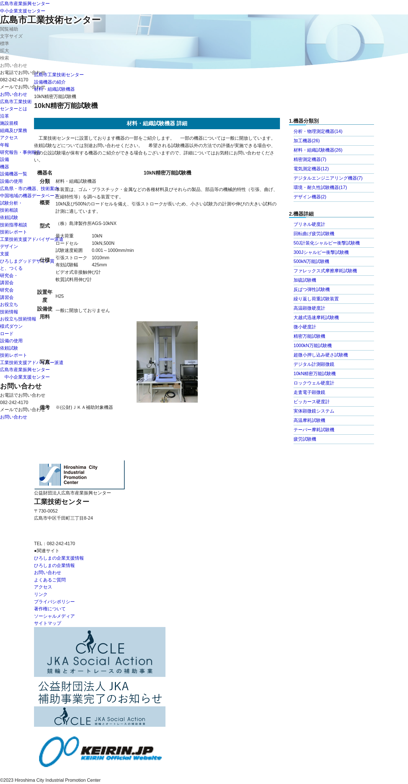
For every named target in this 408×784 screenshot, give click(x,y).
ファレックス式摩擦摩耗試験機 (325, 270)
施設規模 (9, 123)
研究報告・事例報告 (20, 152)
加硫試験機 (305, 280)
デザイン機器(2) (310, 196)
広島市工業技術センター (50, 20)
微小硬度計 (305, 326)
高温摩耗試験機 (309, 420)
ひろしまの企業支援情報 (59, 558)
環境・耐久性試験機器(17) (320, 187)
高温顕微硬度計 (309, 308)
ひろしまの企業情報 (54, 565)
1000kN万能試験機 (313, 345)
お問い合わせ (13, 94)
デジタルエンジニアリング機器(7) (328, 178)
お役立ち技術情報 (18, 318)
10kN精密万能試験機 (315, 373)
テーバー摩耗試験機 (314, 429)
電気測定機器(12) (311, 168)
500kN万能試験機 (311, 261)
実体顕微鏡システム (314, 411)
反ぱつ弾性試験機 (312, 289)
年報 (4, 145)
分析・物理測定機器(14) (318, 131)
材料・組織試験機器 (54, 89)
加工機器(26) (307, 140)
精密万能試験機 (309, 336)
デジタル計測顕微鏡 (314, 364)
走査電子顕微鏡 (309, 392)
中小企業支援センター (22, 11)
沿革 (4, 116)
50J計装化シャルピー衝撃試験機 (327, 243)
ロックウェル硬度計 (314, 383)
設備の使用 (11, 181)
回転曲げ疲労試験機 (314, 233)
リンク (41, 594)
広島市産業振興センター (25, 3)
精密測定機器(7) (310, 159)
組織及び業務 (13, 130)
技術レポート (13, 232)
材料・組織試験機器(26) (318, 150)
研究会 (7, 290)
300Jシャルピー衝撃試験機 (321, 252)
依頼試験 (9, 217)
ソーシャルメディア (54, 616)
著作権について (50, 608)
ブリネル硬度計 (309, 224)
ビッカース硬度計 (312, 401)
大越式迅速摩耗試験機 (316, 317)
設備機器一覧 (13, 173)
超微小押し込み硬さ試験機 (321, 354)
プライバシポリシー (54, 601)
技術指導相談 (13, 224)
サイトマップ (47, 623)
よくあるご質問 (50, 579)
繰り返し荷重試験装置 (316, 298)
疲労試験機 (305, 439)
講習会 (7, 297)
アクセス (9, 137)
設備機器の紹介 (50, 82)
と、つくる (11, 268)
